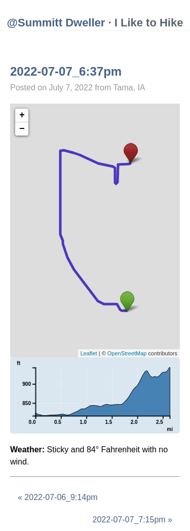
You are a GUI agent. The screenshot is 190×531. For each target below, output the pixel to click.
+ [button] (22, 115)
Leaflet (89, 353)
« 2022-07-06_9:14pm (57, 497)
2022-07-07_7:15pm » (132, 519)
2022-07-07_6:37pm (66, 71)
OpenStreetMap (127, 353)
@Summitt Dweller (56, 22)
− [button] (22, 129)
